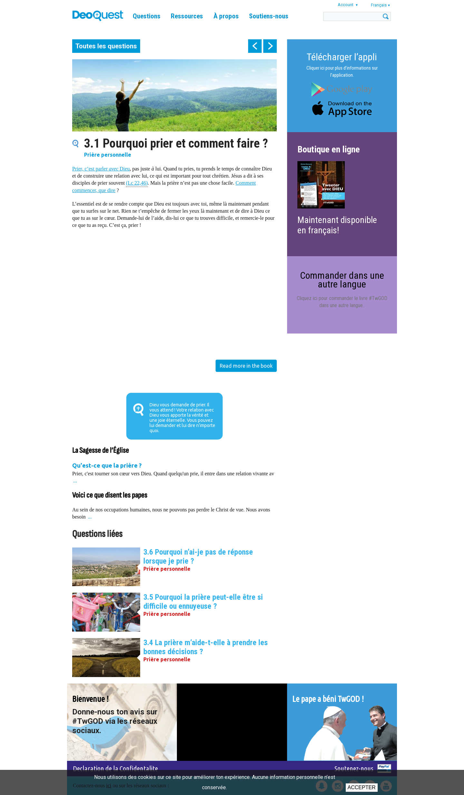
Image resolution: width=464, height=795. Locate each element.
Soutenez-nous (353, 768)
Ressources (187, 16)
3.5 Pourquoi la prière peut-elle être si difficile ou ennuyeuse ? (203, 602)
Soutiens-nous (268, 16)
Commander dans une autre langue (342, 279)
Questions (146, 16)
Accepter (362, 787)
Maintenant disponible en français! (337, 225)
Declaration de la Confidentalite (115, 768)
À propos (226, 16)
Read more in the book (246, 366)
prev (255, 46)
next (270, 46)
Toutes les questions (106, 46)
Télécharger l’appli (342, 57)
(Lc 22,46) (137, 182)
